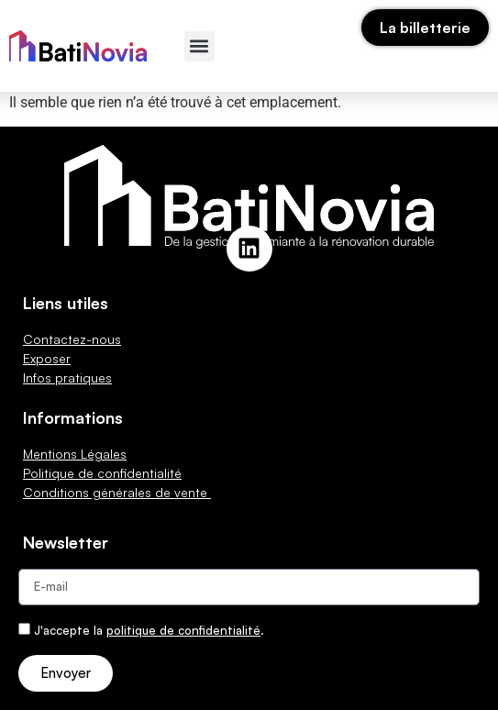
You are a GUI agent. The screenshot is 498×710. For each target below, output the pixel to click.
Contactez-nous (72, 339)
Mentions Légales (75, 453)
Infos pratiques (67, 377)
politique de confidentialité (183, 630)
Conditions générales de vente (117, 492)
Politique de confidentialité (102, 473)
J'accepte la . (149, 630)
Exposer (47, 358)
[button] (199, 46)
